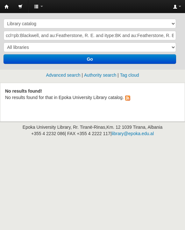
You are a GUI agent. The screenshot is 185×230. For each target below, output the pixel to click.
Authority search (100, 75)
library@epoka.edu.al (132, 133)
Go (90, 59)
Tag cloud (129, 75)
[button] (20, 6)
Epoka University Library (6, 6)
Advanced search (63, 75)
